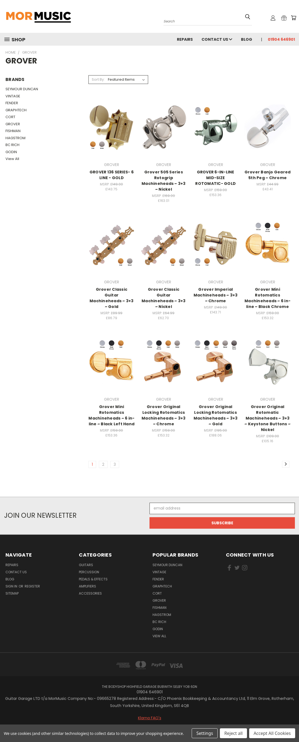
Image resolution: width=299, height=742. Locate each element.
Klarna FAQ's (149, 718)
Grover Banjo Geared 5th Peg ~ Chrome (268, 175)
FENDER (11, 103)
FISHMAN (13, 130)
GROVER (12, 124)
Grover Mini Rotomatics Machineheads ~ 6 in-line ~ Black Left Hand (111, 415)
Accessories (90, 593)
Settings (204, 733)
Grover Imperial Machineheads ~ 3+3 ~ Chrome (216, 295)
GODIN (11, 152)
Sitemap (12, 593)
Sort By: (98, 79)
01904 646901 (281, 39)
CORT (10, 117)
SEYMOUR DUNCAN (21, 89)
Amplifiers (87, 586)
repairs (185, 39)
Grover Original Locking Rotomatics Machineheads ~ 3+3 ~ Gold (216, 415)
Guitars (86, 565)
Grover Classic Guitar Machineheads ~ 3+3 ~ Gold (112, 298)
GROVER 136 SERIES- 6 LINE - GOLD (112, 175)
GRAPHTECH (16, 110)
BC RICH (12, 144)
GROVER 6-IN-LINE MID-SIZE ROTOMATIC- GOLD (215, 177)
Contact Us (217, 39)
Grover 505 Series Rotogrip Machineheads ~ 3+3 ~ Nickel (164, 180)
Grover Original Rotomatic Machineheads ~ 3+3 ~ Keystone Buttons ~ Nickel (268, 418)
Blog (246, 39)
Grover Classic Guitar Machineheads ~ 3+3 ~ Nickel (164, 298)
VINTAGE (12, 96)
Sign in (11, 586)
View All (12, 158)
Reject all (233, 733)
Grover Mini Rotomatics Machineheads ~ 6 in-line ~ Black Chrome (268, 298)
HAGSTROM (15, 138)
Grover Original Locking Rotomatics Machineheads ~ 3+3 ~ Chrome (164, 415)
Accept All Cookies (272, 733)
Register (32, 586)
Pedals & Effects (93, 579)
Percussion (89, 572)
